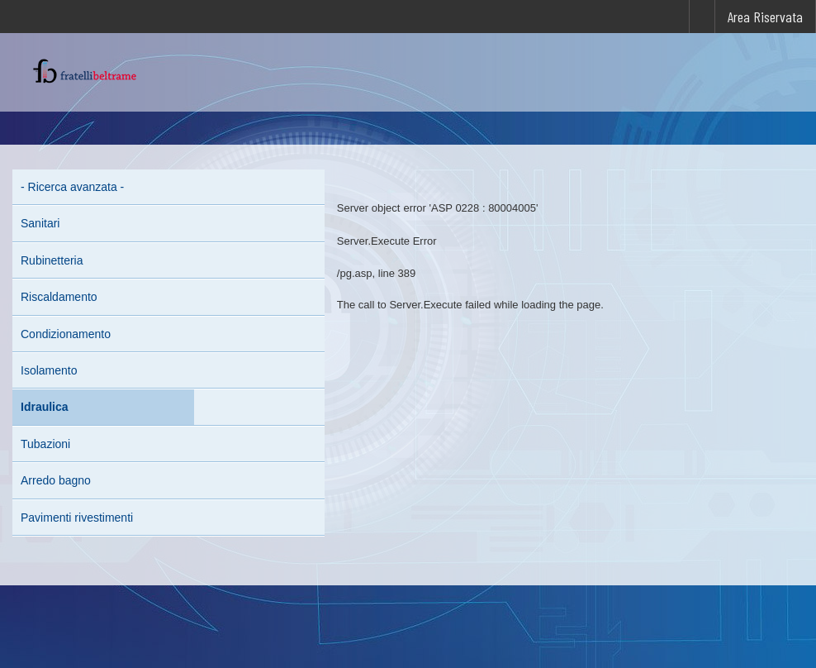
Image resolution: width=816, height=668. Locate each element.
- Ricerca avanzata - (72, 186)
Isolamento (49, 370)
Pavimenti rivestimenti (77, 517)
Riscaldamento (59, 296)
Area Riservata (765, 16)
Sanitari (40, 223)
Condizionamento (66, 334)
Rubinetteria (52, 260)
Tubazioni (45, 444)
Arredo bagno (56, 480)
